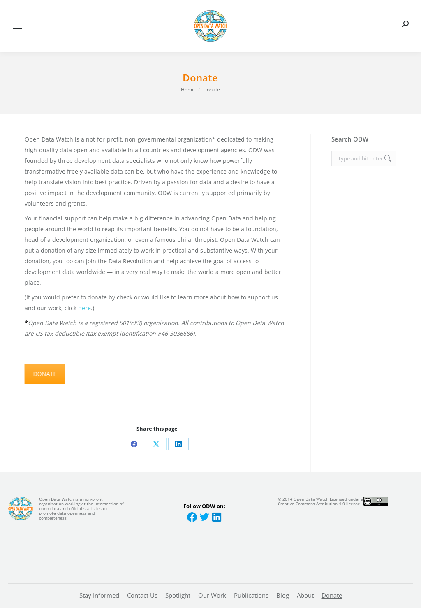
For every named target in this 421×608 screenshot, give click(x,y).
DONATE (43, 374)
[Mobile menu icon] (17, 26)
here (84, 308)
